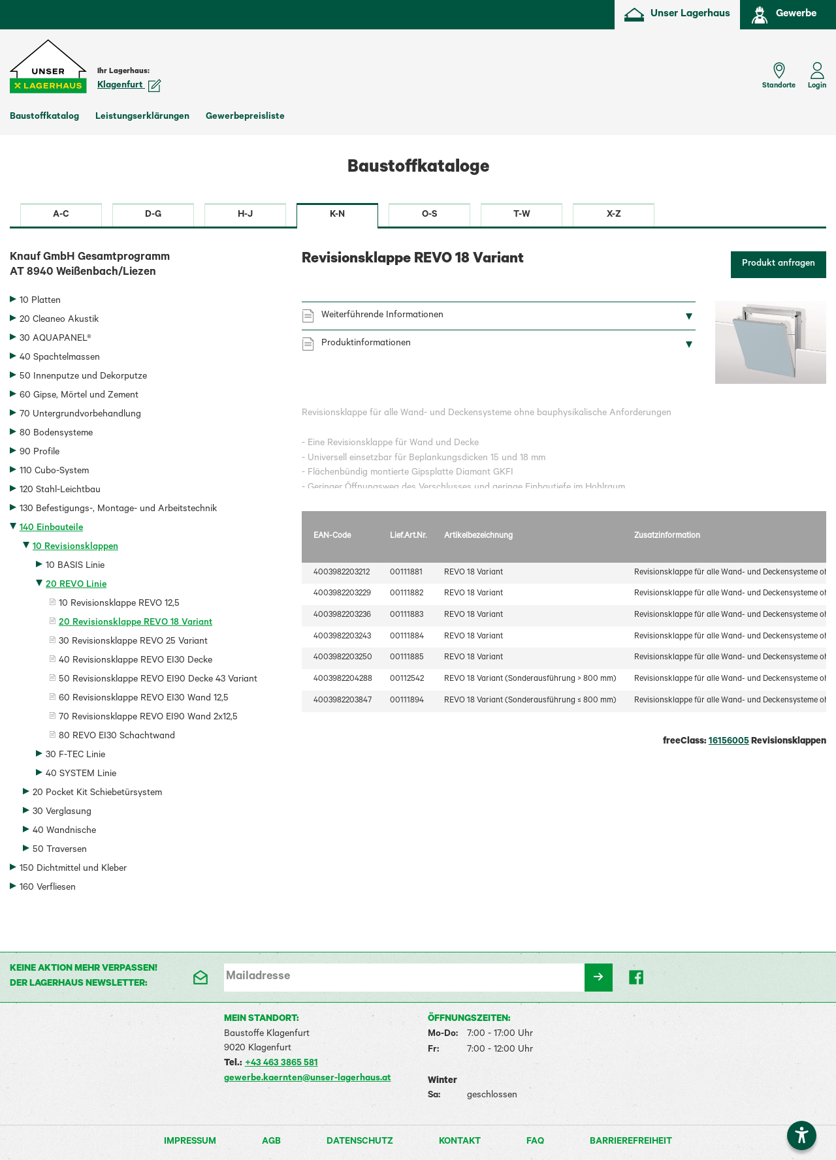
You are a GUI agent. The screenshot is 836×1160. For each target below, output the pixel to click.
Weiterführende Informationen (382, 316)
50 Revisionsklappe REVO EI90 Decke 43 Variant (158, 680)
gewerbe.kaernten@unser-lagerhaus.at (307, 1079)
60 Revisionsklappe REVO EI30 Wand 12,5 (144, 699)
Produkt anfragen (778, 264)
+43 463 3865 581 (281, 1064)
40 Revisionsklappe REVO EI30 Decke (135, 661)
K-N (337, 215)
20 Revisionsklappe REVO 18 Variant (135, 623)
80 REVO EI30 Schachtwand (117, 737)
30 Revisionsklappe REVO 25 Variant (133, 642)
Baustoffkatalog (44, 117)
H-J (245, 215)
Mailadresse (258, 977)
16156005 (729, 742)
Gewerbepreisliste (245, 117)
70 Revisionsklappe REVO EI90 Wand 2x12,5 (148, 718)
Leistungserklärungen (142, 117)
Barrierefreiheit (631, 1142)
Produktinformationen (366, 344)
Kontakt (460, 1142)
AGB (271, 1142)
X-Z (614, 215)
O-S (429, 215)
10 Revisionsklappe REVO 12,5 (119, 604)
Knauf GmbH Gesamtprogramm (146, 266)
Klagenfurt (129, 86)
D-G (153, 215)
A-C (61, 215)
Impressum (190, 1142)
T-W (521, 215)
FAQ (535, 1142)
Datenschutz (360, 1142)
